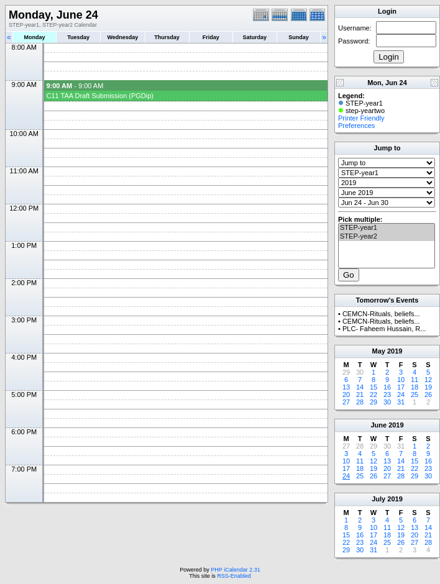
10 (401, 379)
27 (346, 402)
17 (401, 387)
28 (360, 402)
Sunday (298, 37)
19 (428, 387)
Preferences (356, 125)
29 (373, 402)
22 (373, 394)
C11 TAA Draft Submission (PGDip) (100, 95)
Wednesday (122, 37)
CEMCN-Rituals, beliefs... (381, 313)
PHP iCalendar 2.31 (235, 570)
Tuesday (78, 37)
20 (346, 394)
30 (387, 402)
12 (428, 379)
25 (414, 394)
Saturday (255, 37)
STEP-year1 (386, 228)
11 (414, 379)
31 (401, 402)
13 (346, 387)
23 (387, 394)
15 (373, 387)
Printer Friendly (361, 118)
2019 (394, 351)
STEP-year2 (386, 236)
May (378, 351)
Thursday (167, 37)
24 (401, 394)
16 (387, 387)
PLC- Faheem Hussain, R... (384, 328)
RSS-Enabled (234, 576)
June (378, 425)
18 (414, 387)
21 (360, 394)
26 (428, 394)
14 (360, 387)
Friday (211, 37)
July (378, 499)
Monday (34, 37)
